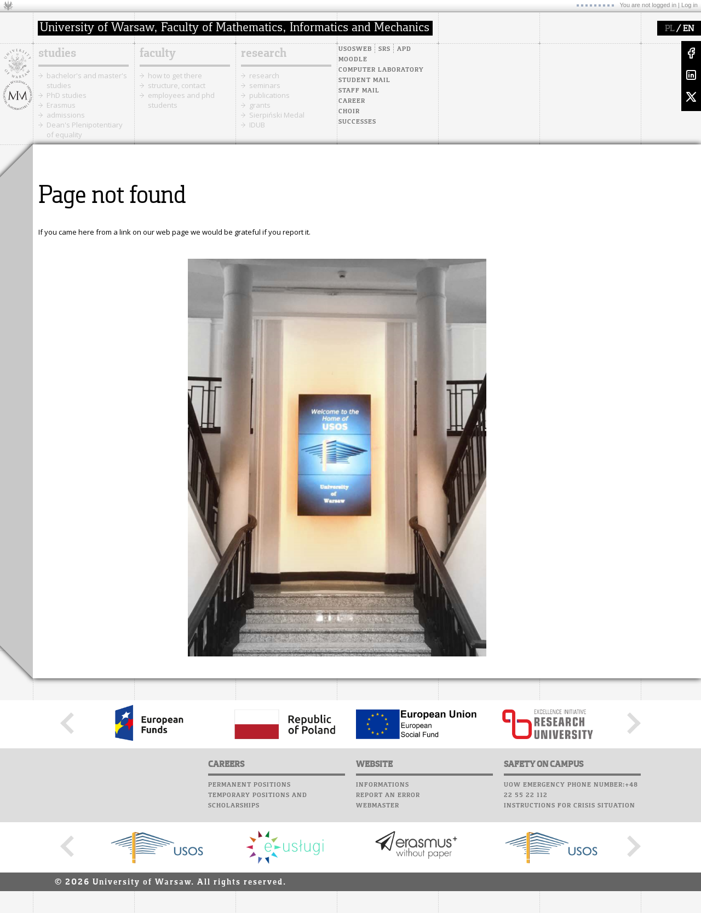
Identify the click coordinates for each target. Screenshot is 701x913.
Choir (349, 111)
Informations (382, 785)
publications (269, 95)
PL (669, 29)
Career (351, 101)
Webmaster (377, 805)
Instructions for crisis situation (569, 805)
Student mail (364, 80)
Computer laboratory (381, 70)
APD (404, 49)
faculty (158, 53)
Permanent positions (249, 785)
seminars (264, 85)
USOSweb (355, 49)
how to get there (175, 75)
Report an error (388, 795)
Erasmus (61, 105)
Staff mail (359, 91)
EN (688, 29)
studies (57, 53)
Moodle (352, 59)
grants (260, 105)
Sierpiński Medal (276, 115)
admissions (66, 115)
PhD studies (67, 95)
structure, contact (176, 85)
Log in (689, 5)
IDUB (257, 125)
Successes (357, 122)
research (263, 53)
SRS (384, 49)
